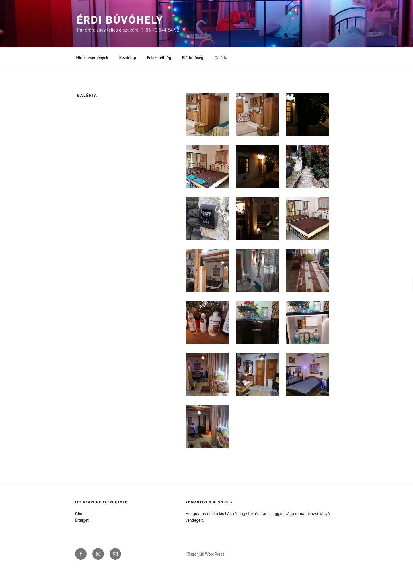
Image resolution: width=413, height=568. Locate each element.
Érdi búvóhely (120, 20)
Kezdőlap (127, 57)
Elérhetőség (193, 57)
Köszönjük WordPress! (206, 554)
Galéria (221, 57)
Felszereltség (159, 57)
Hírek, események (92, 57)
